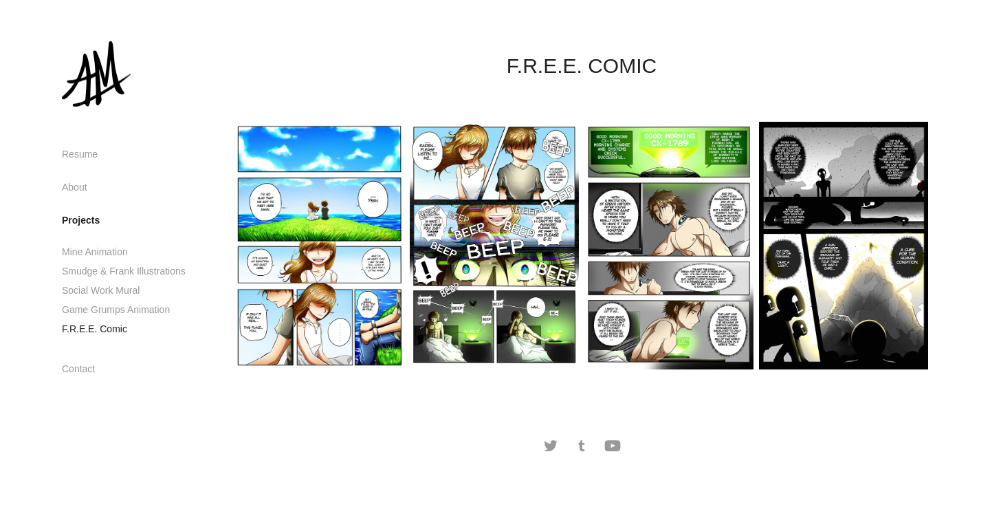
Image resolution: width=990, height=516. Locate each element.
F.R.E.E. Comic (94, 328)
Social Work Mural (101, 290)
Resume (80, 154)
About (74, 187)
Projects (81, 220)
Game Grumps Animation (116, 309)
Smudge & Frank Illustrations (124, 271)
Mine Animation (95, 251)
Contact (78, 368)
